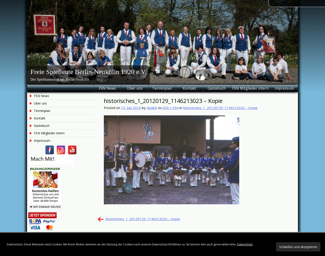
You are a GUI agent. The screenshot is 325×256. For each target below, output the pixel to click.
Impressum (284, 88)
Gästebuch (217, 88)
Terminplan (162, 88)
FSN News (107, 88)
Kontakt (189, 88)
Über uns (135, 88)
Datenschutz (245, 244)
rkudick (151, 107)
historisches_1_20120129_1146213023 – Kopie (220, 107)
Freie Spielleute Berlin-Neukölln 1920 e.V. (88, 71)
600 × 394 (170, 107)
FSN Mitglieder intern (250, 88)
